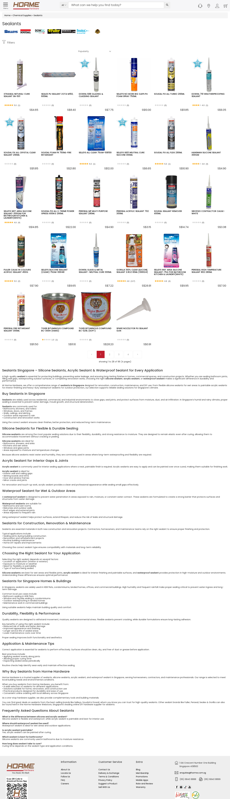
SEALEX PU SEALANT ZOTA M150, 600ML (57, 86)
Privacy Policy (105, 771)
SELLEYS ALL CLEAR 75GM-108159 (95, 143)
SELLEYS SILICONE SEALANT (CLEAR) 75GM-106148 (54, 262)
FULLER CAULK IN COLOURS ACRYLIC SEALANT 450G (17, 262)
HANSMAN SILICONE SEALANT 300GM (206, 145)
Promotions (142, 767)
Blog (138, 760)
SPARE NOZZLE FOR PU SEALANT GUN (132, 320)
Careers (65, 775)
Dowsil (95, 693)
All (64, 5)
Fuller (186, 693)
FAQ (63, 771)
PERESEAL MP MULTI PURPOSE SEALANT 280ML (93, 203)
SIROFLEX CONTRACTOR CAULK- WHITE (208, 203)
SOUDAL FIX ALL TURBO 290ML (169, 85)
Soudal (85, 693)
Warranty (141, 778)
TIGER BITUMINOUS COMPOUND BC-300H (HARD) (57, 320)
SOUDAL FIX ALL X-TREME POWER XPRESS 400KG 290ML (57, 203)
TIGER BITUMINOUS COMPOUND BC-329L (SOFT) (95, 320)
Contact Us (104, 760)
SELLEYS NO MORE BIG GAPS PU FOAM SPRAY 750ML (132, 86)
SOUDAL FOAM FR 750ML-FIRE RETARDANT (56, 145)
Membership (142, 764)
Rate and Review (144, 775)
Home (7, 15)
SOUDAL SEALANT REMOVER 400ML (168, 203)
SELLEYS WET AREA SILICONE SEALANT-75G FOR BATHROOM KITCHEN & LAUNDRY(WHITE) (170, 263)
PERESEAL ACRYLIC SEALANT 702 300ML (132, 203)
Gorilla (211, 693)
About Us (65, 760)
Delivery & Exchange (108, 764)
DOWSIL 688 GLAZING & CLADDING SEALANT (91, 86)
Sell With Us (104, 778)
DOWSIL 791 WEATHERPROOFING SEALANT (208, 86)
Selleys (77, 693)
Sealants (38, 15)
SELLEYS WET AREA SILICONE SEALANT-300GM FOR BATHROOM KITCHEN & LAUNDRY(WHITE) (18, 206)
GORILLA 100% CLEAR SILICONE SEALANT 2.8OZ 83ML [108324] (132, 262)
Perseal (193, 693)
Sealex (201, 693)
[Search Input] (116, 5)
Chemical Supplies (22, 15)
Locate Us (66, 764)
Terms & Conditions (108, 767)
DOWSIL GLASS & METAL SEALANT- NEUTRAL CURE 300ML (95, 262)
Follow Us (65, 767)
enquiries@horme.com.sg (193, 764)
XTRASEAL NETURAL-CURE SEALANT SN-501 (17, 86)
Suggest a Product (107, 775)
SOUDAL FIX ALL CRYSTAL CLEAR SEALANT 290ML (20, 145)
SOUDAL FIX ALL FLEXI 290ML (168, 143)
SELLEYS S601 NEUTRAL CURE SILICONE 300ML (130, 145)
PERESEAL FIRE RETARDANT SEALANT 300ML (17, 320)
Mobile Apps (142, 771)
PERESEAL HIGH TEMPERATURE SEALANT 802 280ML (206, 262)
